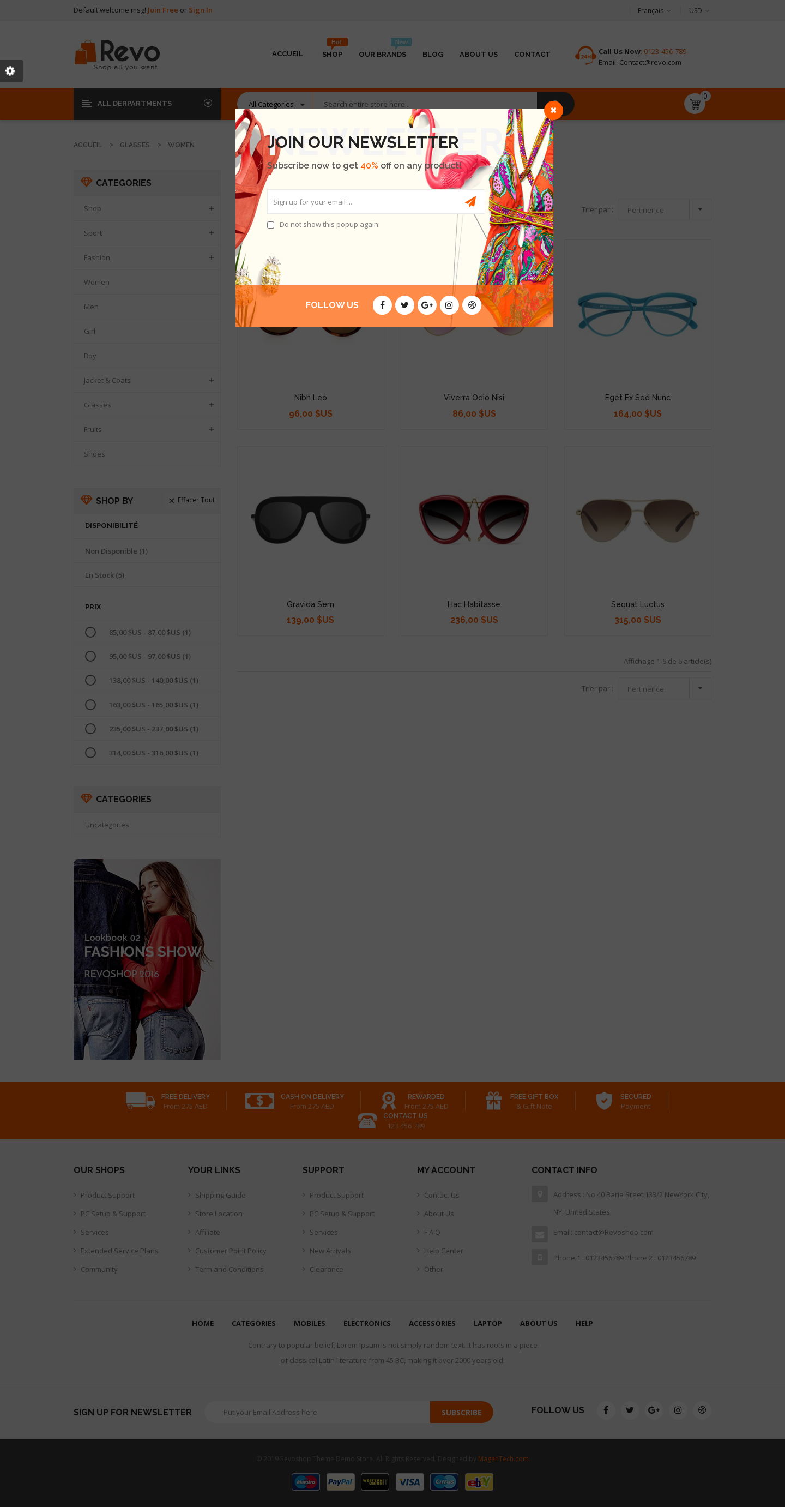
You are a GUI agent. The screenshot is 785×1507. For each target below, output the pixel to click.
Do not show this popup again (329, 224)
